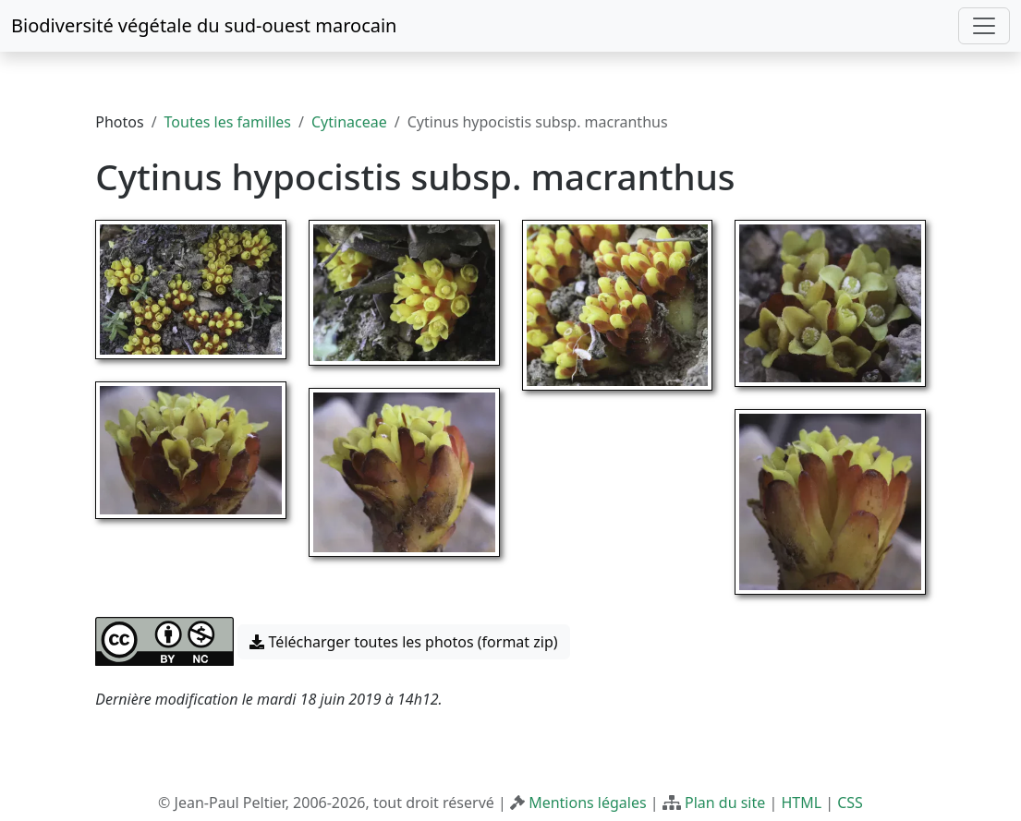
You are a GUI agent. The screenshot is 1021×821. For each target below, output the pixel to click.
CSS (850, 802)
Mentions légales (588, 802)
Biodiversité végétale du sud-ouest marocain (203, 25)
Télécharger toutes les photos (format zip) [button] (403, 642)
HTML (801, 802)
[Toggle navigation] (984, 25)
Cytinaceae (349, 122)
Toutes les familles (227, 122)
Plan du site (725, 802)
